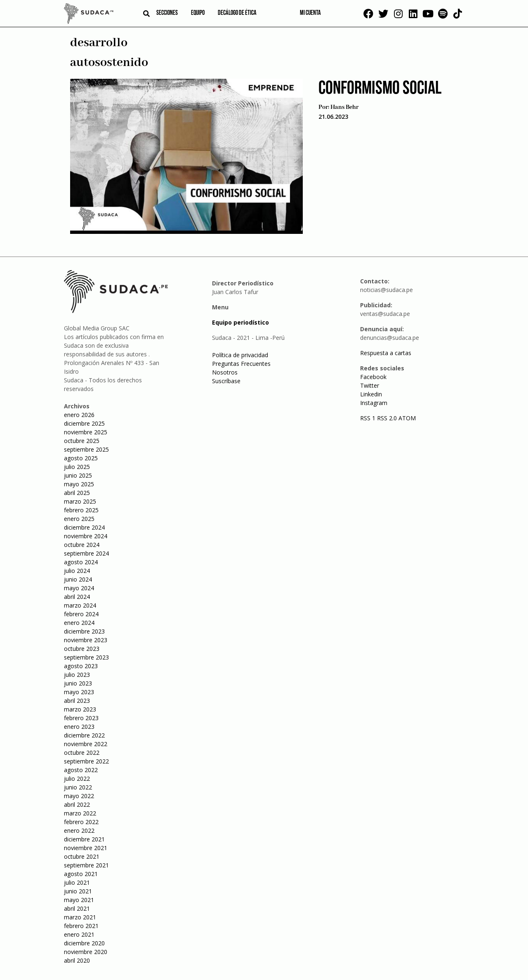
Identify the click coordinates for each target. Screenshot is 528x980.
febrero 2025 (81, 510)
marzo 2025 (80, 501)
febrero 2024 (81, 614)
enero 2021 (79, 934)
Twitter (369, 385)
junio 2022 (78, 787)
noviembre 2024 (85, 536)
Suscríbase (226, 381)
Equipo (198, 13)
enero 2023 (79, 726)
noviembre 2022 (85, 744)
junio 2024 (78, 579)
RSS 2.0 (387, 418)
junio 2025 (78, 475)
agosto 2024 (81, 562)
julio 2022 (77, 778)
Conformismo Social (379, 89)
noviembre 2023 (85, 640)
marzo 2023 (80, 709)
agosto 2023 (81, 666)
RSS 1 (368, 418)
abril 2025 (77, 493)
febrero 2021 (81, 926)
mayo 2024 (79, 588)
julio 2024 (77, 571)
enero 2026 (79, 415)
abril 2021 (77, 908)
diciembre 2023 (84, 631)
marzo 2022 (80, 813)
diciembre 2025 (84, 423)
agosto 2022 (81, 770)
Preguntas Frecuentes (241, 364)
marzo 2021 (80, 917)
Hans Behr (344, 107)
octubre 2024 (81, 545)
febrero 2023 (81, 718)
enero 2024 (79, 623)
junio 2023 (78, 683)
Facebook (373, 377)
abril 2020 (77, 960)
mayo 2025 (79, 484)
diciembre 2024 (84, 527)
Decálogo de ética (237, 13)
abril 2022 (77, 804)
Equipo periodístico (240, 322)
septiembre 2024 (86, 553)
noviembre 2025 (85, 432)
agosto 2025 (81, 458)
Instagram (373, 403)
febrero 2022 (81, 822)
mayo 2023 (79, 692)
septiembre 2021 (86, 865)
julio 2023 (77, 674)
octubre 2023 (81, 649)
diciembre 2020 (84, 943)
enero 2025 (79, 519)
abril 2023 (77, 700)
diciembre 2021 (84, 839)
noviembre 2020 (85, 952)
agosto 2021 (81, 874)
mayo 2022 (79, 796)
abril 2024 (77, 597)
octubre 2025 (81, 441)
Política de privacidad (240, 355)
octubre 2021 (81, 856)
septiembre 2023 (86, 657)
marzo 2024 (80, 605)
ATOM (407, 418)
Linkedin (371, 394)
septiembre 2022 (86, 761)
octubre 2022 (81, 752)
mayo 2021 (79, 900)
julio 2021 (77, 882)
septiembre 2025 (86, 449)
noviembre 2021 (85, 848)
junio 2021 (78, 891)
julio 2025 (77, 467)
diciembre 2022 (84, 735)
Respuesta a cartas (385, 353)
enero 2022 (79, 830)
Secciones (167, 13)
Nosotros (225, 372)
